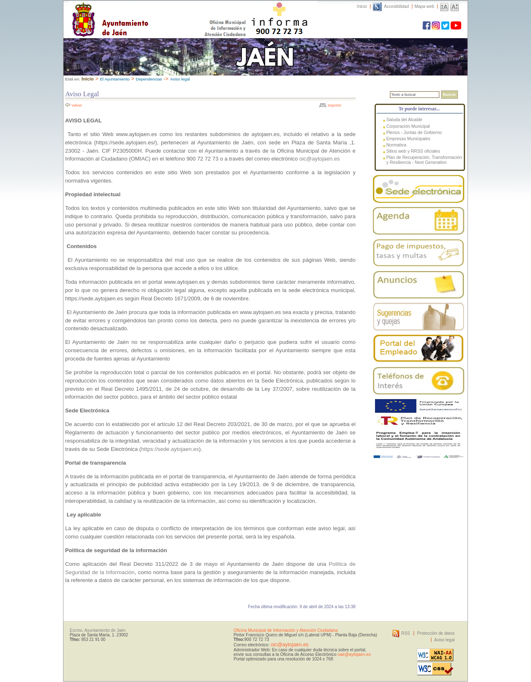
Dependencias (149, 79)
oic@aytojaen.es (319, 159)
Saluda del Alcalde (404, 119)
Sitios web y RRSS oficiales (413, 151)
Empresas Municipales (408, 138)
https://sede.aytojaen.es (170, 449)
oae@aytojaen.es (354, 654)
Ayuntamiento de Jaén (146, 11)
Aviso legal (180, 79)
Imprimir (334, 105)
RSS (405, 633)
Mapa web (424, 6)
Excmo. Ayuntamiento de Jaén (98, 630)
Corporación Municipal (408, 126)
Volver (76, 105)
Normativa (396, 144)
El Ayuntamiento (114, 79)
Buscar (449, 95)
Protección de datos (436, 633)
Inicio (362, 6)
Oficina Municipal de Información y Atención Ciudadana (286, 630)
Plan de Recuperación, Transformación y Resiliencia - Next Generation (424, 160)
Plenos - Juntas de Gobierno (414, 132)
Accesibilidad (396, 6)
